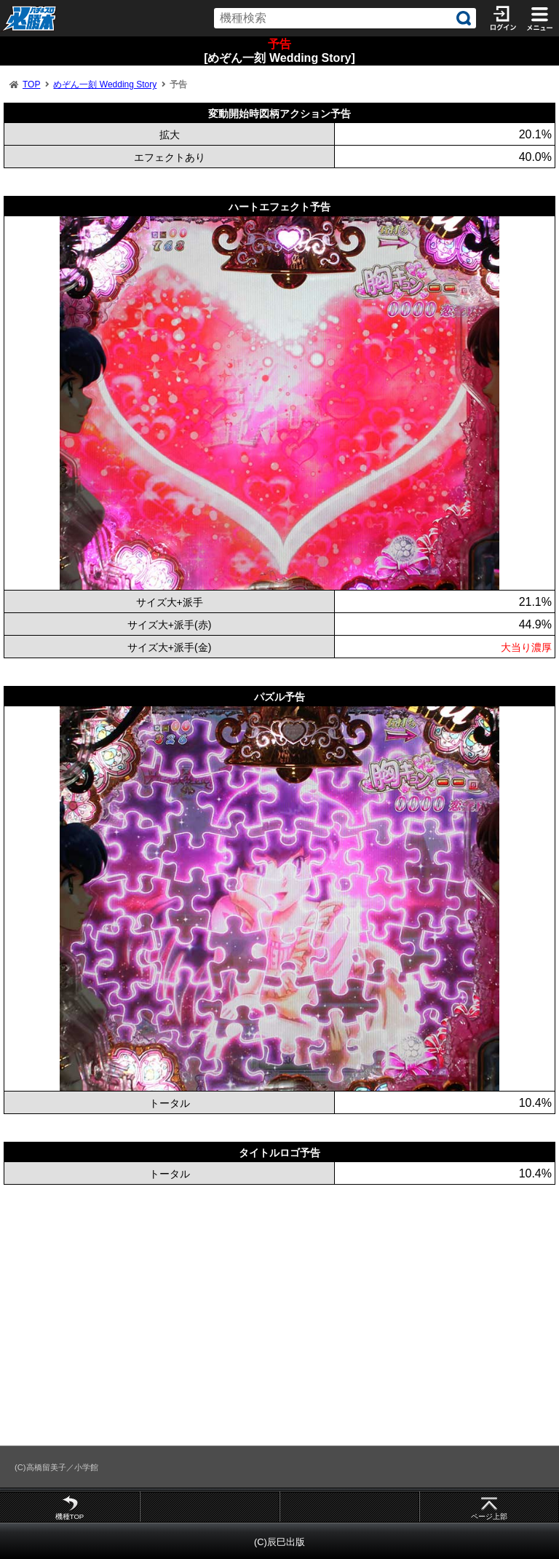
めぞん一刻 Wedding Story (104, 84)
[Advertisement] (279, 1315)
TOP (31, 84)
